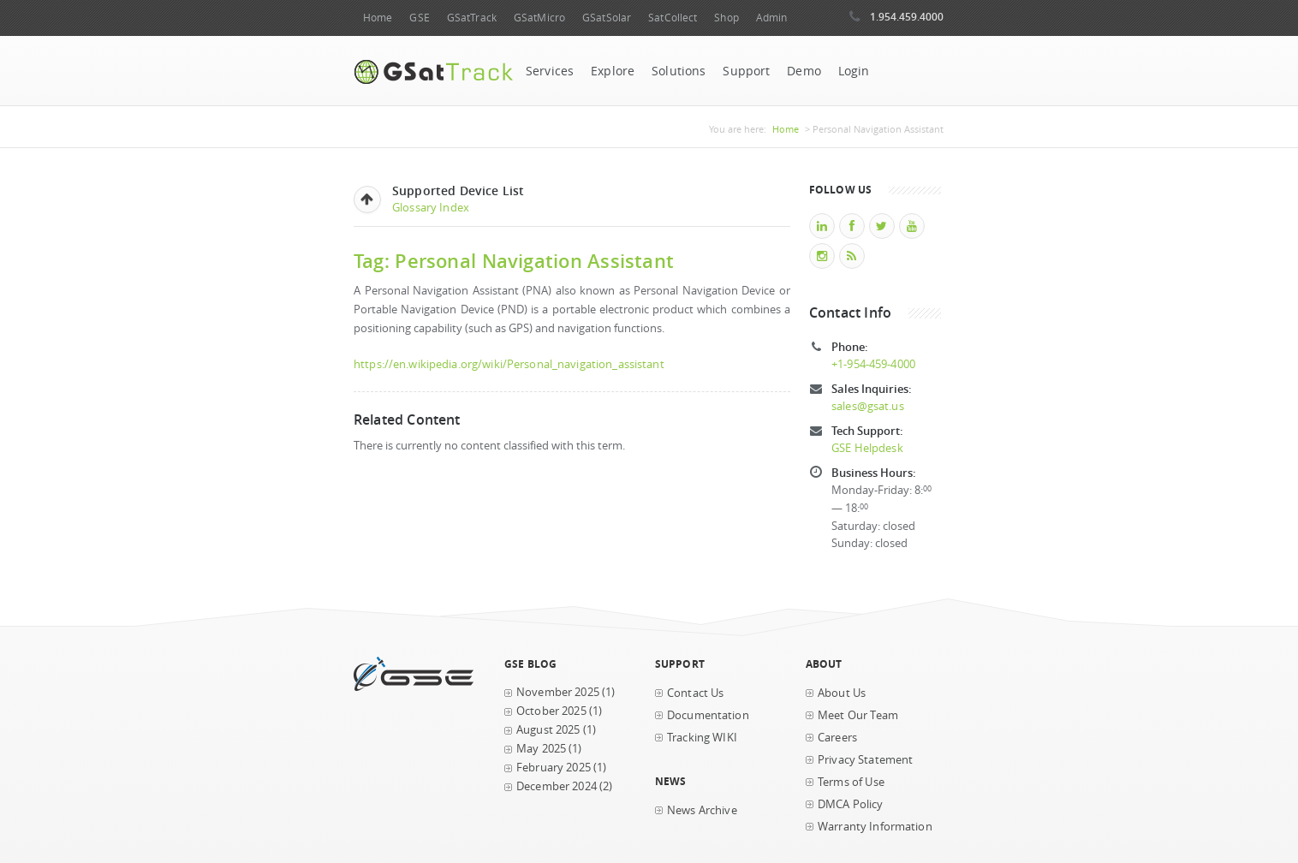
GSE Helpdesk (867, 448)
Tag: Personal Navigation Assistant (514, 260)
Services (550, 71)
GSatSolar (606, 17)
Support (746, 71)
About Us (842, 693)
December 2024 (556, 786)
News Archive (702, 810)
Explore (612, 71)
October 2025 (551, 711)
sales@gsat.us (867, 406)
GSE (419, 17)
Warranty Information (875, 826)
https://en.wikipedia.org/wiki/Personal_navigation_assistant (509, 364)
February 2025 (553, 767)
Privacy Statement (865, 760)
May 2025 (541, 748)
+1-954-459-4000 (873, 364)
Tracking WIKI (702, 737)
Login (854, 71)
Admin (772, 17)
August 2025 (548, 730)
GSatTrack (472, 17)
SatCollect (672, 17)
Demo (804, 71)
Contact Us (695, 693)
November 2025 (557, 692)
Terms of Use (851, 782)
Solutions (679, 71)
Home (377, 17)
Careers (837, 737)
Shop (726, 17)
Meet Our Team (858, 715)
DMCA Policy (851, 804)
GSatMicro (539, 17)
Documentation (708, 715)
